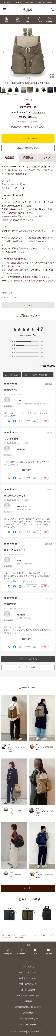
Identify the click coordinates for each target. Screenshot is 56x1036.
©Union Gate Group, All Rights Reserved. (28, 1032)
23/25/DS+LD (18, 937)
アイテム (17, 20)
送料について (6, 293)
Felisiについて (28, 967)
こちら (42, 127)
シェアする (28, 305)
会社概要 (28, 1001)
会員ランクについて (28, 978)
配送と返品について (9, 297)
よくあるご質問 (28, 990)
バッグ (50, 935)
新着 (6, 20)
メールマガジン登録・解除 (28, 995)
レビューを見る (38, 112)
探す (28, 20)
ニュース (38, 20)
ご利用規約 (28, 1013)
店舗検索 (49, 20)
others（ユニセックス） (29, 935)
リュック (7, 937)
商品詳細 (28, 157)
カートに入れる (28, 138)
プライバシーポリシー (28, 1019)
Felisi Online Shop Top (9, 935)
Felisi (28, 104)
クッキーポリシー (28, 1024)
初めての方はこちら (28, 972)
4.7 (40, 329)
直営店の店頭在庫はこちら (28, 148)
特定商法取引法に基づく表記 (28, 1007)
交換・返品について (28, 984)
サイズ (46, 157)
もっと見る (28, 888)
